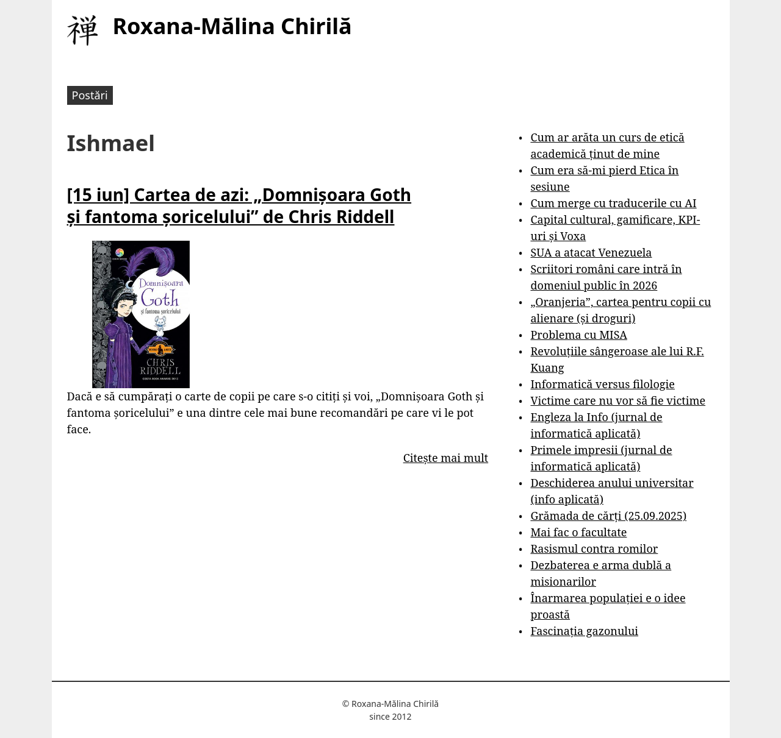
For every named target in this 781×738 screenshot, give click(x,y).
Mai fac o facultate (578, 532)
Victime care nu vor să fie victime (617, 400)
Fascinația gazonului (584, 630)
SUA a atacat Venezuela (591, 252)
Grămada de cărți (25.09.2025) (608, 515)
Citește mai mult (445, 457)
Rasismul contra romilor (594, 548)
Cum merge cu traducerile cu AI (613, 203)
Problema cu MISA (578, 334)
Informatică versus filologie (602, 384)
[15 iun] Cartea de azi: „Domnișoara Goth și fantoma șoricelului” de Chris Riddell (239, 205)
